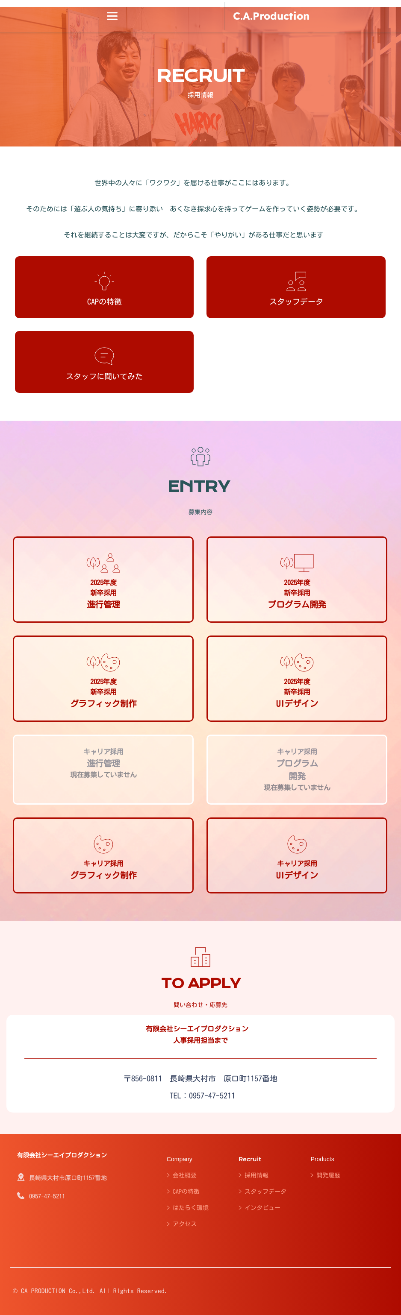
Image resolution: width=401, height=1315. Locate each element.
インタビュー (262, 1208)
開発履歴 (328, 1175)
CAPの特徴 (186, 1192)
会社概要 (185, 1175)
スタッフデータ (265, 1192)
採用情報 (256, 1175)
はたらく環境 (191, 1208)
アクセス (185, 1224)
